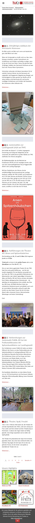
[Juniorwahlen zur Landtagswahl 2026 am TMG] (17, 146)
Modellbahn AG (6, 505)
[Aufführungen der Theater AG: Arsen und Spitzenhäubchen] (17, 251)
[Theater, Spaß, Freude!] (17, 421)
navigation (3, 3)
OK (17, 520)
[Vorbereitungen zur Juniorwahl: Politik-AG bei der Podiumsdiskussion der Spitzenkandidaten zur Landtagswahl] (17, 341)
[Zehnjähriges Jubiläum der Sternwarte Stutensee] (17, 47)
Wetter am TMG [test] (6, 486)
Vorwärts (27, 460)
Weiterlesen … (6, 87)
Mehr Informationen (16, 518)
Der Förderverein (23, 505)
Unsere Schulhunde (23, 486)
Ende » (18, 462)
